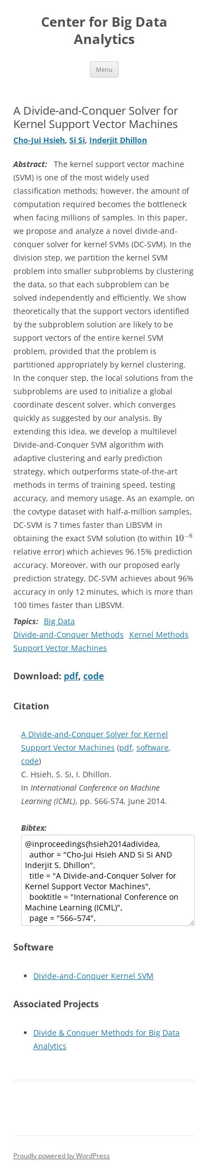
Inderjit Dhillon (118, 140)
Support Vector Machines (60, 648)
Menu (104, 69)
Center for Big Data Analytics (104, 30)
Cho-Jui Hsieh (39, 140)
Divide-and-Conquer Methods (68, 634)
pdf (71, 676)
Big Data (59, 621)
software (152, 747)
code (93, 676)
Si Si (77, 140)
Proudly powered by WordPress (61, 1155)
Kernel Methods (159, 634)
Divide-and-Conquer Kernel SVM (93, 976)
